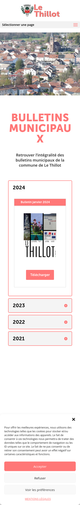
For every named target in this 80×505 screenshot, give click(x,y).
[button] (73, 419)
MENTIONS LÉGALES (38, 499)
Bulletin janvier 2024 (35, 202)
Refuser (40, 478)
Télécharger (40, 275)
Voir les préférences (40, 490)
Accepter (40, 466)
